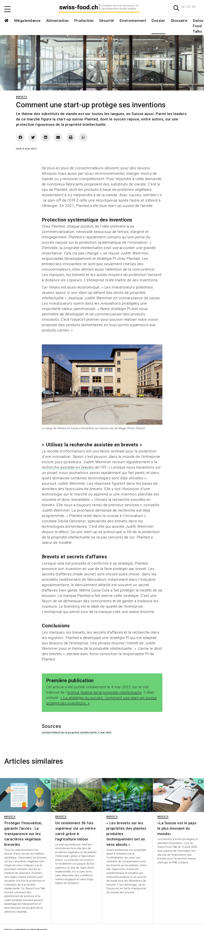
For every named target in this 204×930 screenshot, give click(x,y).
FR (188, 7)
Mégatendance (27, 20)
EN (193, 7)
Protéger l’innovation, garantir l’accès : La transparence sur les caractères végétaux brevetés (23, 834)
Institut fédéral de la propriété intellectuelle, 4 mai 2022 (77, 732)
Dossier (158, 20)
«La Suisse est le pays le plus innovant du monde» (176, 828)
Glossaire (179, 20)
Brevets (21, 97)
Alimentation (57, 20)
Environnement (132, 20)
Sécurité (106, 20)
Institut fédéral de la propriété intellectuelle (104, 692)
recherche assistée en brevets (68, 467)
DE (183, 7)
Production (84, 20)
